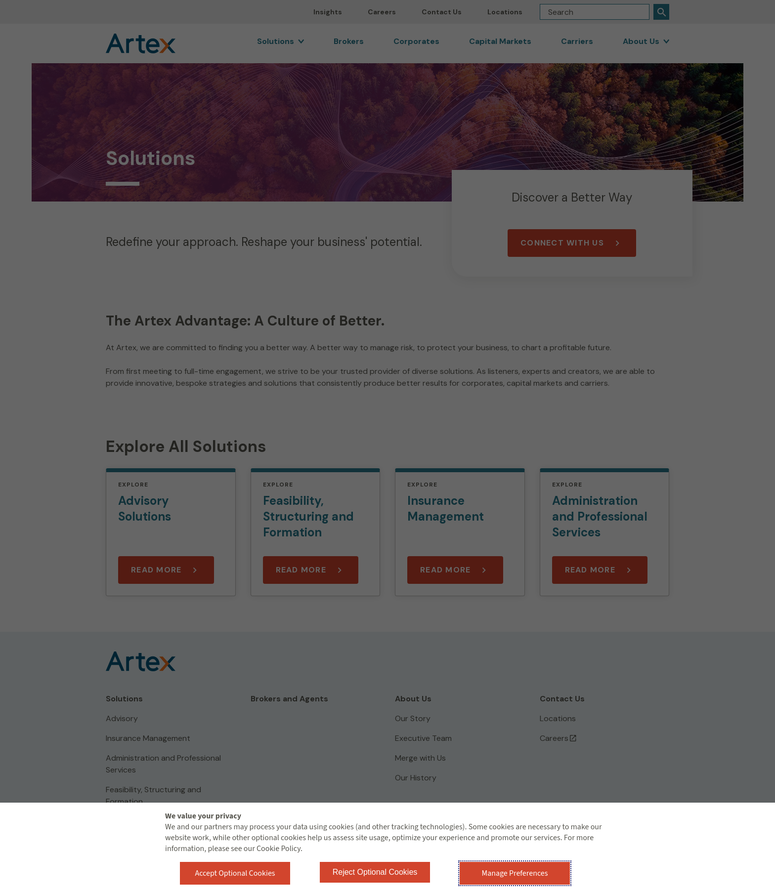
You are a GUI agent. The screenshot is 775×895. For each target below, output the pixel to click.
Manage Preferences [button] (515, 873)
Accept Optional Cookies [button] (235, 873)
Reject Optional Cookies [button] (375, 872)
